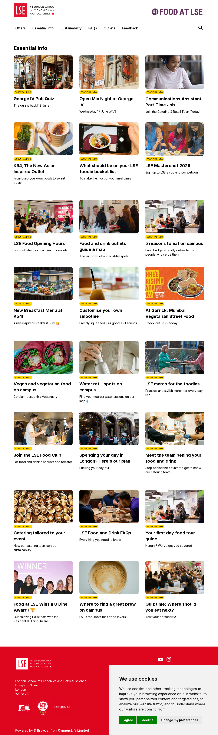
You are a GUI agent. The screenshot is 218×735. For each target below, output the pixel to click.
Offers (20, 28)
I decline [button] (147, 720)
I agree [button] (128, 720)
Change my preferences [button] (179, 720)
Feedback (130, 28)
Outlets (109, 28)
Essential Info (43, 28)
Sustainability (71, 28)
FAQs (92, 28)
